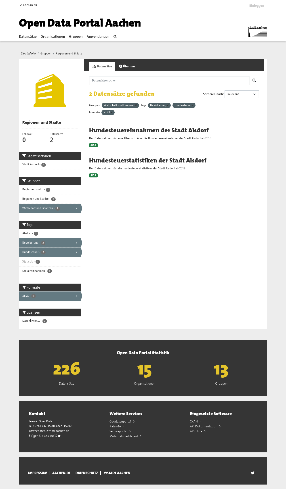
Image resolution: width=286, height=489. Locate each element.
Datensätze (28, 37)
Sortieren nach (213, 94)
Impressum (37, 473)
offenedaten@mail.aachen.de (49, 431)
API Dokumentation (204, 426)
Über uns (127, 66)
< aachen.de (28, 5)
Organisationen (53, 37)
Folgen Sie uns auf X (45, 436)
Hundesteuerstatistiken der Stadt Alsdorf (147, 160)
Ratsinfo (115, 426)
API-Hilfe (196, 431)
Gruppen (76, 37)
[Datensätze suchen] (169, 81)
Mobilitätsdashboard (124, 436)
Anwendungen (98, 37)
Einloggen (256, 5)
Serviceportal (118, 431)
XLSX (93, 145)
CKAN (194, 421)
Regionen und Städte (69, 53)
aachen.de (61, 473)
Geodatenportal (120, 421)
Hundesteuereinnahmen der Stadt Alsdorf (149, 130)
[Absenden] (254, 81)
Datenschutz (87, 473)
